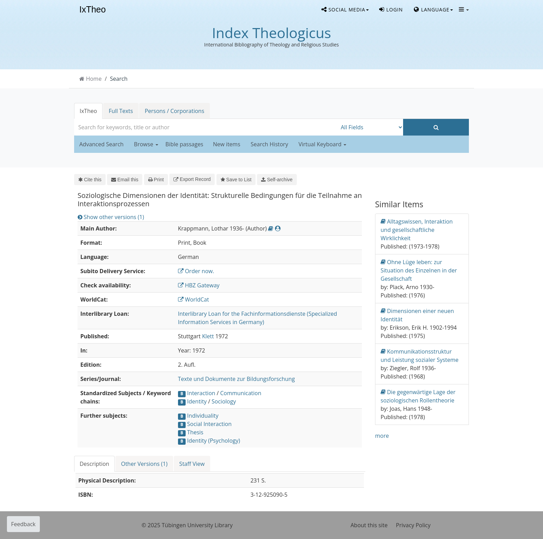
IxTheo (92, 9)
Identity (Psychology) (213, 440)
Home (93, 78)
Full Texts (121, 111)
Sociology (224, 401)
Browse (146, 144)
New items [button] (226, 144)
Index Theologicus (271, 32)
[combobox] (205, 127)
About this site (369, 525)
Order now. (196, 271)
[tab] (94, 464)
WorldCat (193, 299)
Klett (208, 336)
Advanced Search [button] (101, 144)
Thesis (195, 432)
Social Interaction (209, 424)
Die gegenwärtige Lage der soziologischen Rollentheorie (418, 396)
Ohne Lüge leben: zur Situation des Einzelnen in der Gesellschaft (419, 270)
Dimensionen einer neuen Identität (417, 315)
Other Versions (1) (144, 464)
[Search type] (370, 127)
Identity (197, 401)
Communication (240, 393)
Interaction (201, 393)
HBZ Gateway (199, 285)
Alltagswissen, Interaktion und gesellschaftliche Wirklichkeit (417, 229)
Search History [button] (269, 144)
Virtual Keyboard (322, 144)
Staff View (192, 464)
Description (94, 464)
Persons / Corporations (174, 111)
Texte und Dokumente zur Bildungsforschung (236, 379)
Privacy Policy (413, 525)
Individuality (202, 415)
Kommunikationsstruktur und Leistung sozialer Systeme (420, 355)
